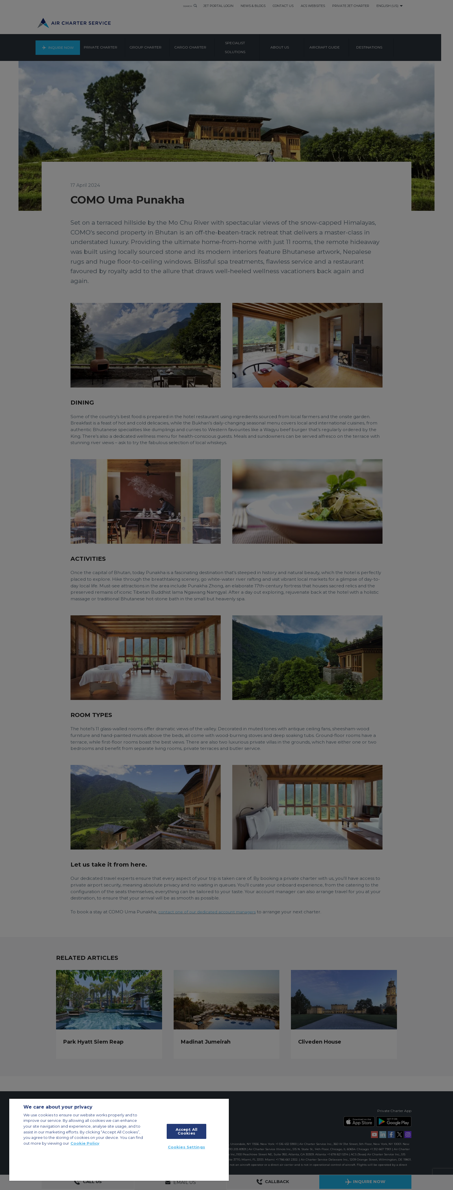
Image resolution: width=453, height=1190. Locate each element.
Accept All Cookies (186, 1131)
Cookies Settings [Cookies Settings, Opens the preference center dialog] (186, 1147)
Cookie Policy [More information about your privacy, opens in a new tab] (84, 1143)
